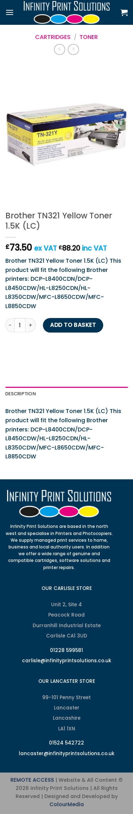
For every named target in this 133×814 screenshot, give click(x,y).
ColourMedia (66, 804)
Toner (88, 37)
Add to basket (73, 325)
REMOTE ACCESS (32, 780)
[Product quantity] (20, 325)
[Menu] (9, 12)
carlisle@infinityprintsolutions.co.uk (66, 660)
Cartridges (53, 37)
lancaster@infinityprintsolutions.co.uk (67, 753)
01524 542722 (66, 743)
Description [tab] (20, 394)
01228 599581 (66, 650)
